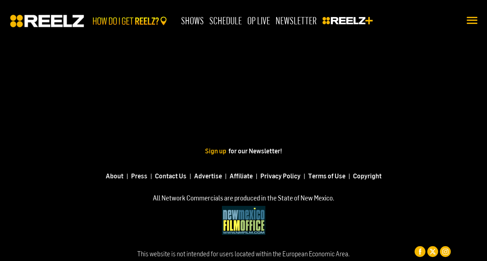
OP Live (258, 20)
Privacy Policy (280, 175)
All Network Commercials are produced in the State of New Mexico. (243, 198)
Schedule (225, 20)
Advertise (208, 175)
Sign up (216, 150)
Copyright (367, 175)
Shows (192, 20)
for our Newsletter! (255, 150)
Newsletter (296, 20)
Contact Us (170, 175)
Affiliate (241, 175)
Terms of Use (326, 175)
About (114, 175)
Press (139, 175)
